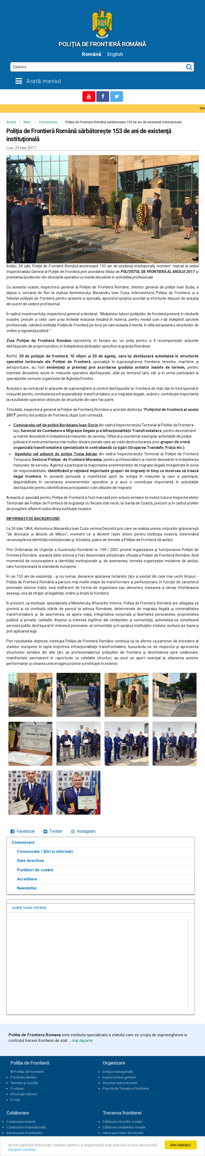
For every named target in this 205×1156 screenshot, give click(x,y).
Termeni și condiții (24, 1083)
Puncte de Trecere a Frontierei (125, 1088)
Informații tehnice (23, 1094)
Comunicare (48, 122)
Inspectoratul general (119, 1077)
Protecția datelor (23, 1077)
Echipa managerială (117, 1072)
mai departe (82, 1040)
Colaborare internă (20, 1122)
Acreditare (27, 879)
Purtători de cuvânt (35, 870)
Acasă (11, 122)
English (115, 54)
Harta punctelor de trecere (122, 1133)
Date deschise (30, 860)
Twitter (53, 831)
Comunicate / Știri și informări (45, 851)
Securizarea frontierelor (24, 1133)
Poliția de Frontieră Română (102, 44)
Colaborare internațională (26, 1127)
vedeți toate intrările (29, 907)
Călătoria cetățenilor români (123, 1127)
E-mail (15, 1100)
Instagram (83, 831)
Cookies (16, 1088)
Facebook (23, 831)
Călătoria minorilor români (122, 1122)
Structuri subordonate (119, 1083)
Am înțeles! (180, 1145)
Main (27, 122)
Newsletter (27, 888)
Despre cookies (22, 1149)
